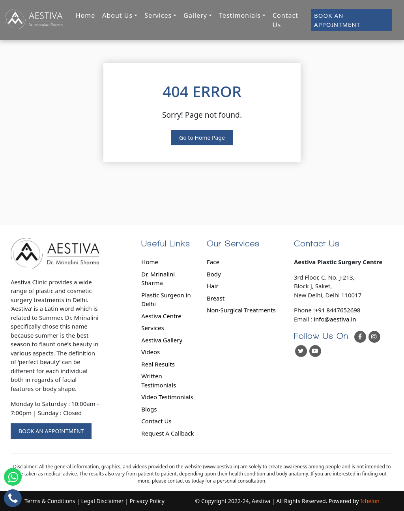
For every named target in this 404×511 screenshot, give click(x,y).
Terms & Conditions (49, 501)
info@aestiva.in (335, 319)
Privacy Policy (147, 501)
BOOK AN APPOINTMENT (337, 19)
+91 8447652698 (337, 310)
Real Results (158, 364)
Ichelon (370, 501)
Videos (150, 352)
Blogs (149, 409)
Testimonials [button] (240, 15)
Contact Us (285, 20)
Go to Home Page (202, 137)
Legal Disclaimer (102, 501)
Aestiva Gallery (161, 340)
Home (85, 15)
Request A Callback (167, 433)
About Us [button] (117, 15)
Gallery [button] (195, 15)
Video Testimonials (167, 397)
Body (214, 274)
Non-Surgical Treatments (241, 310)
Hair (213, 286)
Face (213, 262)
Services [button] (158, 15)
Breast (215, 298)
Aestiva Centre (161, 316)
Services (152, 328)
